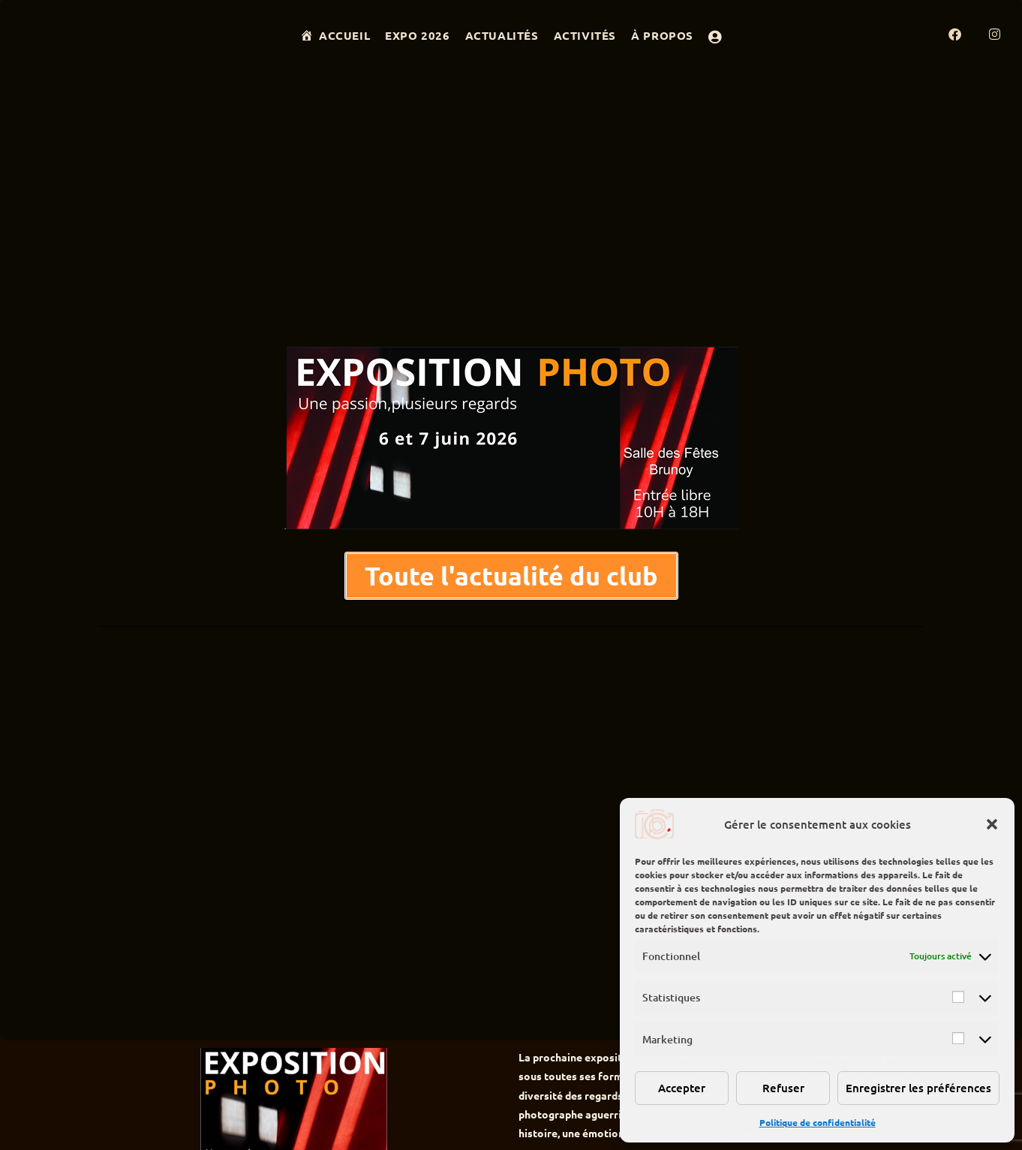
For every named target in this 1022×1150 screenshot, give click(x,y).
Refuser (783, 1087)
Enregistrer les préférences (918, 1087)
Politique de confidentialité (817, 1122)
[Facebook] (968, 34)
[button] (991, 824)
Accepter (681, 1087)
